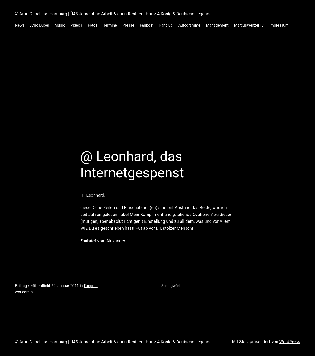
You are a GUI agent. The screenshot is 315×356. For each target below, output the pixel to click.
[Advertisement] (157, 84)
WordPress (289, 341)
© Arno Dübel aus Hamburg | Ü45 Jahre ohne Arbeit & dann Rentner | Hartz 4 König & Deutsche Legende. (114, 13)
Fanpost (91, 285)
